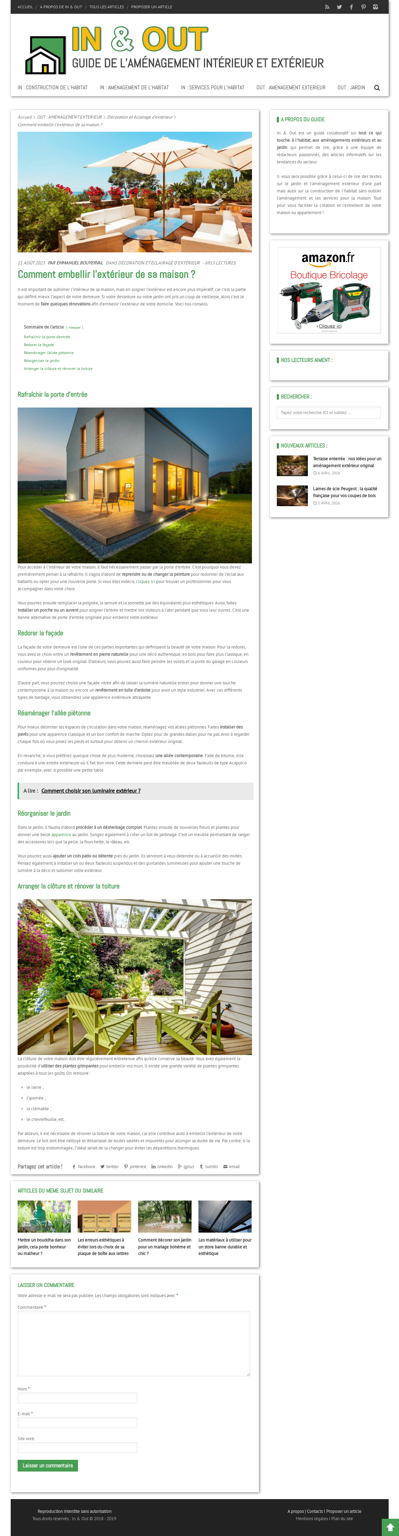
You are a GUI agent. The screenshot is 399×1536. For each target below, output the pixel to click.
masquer (75, 327)
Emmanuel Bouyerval (79, 263)
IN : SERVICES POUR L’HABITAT (212, 87)
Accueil (25, 6)
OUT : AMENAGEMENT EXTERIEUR (290, 87)
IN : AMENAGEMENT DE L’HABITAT (134, 87)
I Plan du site (341, 1519)
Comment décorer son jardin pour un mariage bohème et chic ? (164, 1246)
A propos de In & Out (61, 6)
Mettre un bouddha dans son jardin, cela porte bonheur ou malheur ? (44, 1246)
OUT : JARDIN (351, 87)
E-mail (25, 1414)
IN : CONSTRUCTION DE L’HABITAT (53, 87)
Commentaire (32, 1307)
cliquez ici (145, 581)
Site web (26, 1439)
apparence (61, 834)
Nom (24, 1389)
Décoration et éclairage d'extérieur (139, 117)
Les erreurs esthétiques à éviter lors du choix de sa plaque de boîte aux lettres (103, 1246)
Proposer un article (151, 6)
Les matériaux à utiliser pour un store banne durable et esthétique (224, 1246)
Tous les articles (106, 6)
